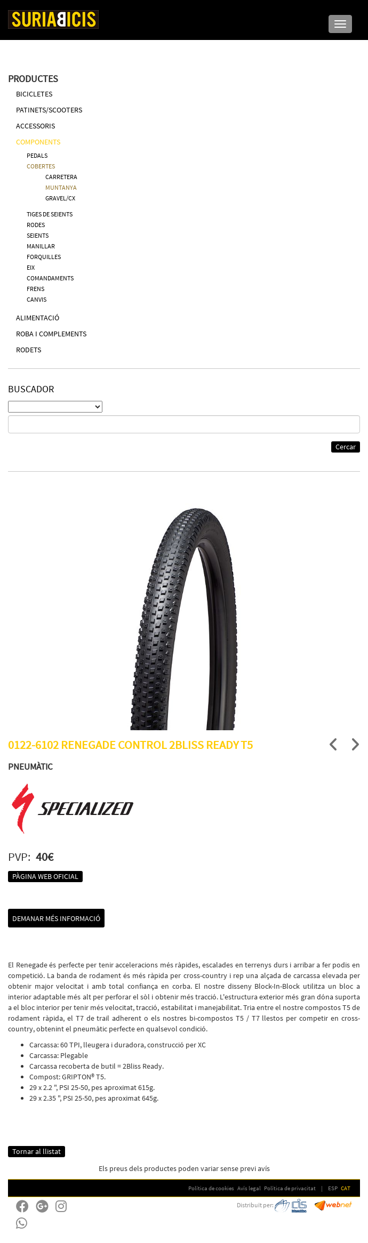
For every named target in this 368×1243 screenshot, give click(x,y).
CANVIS (36, 299)
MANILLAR (41, 246)
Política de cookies (211, 1188)
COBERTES (41, 166)
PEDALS (37, 155)
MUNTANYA (61, 187)
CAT (345, 1188)
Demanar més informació (56, 918)
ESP (333, 1188)
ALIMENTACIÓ (37, 317)
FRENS (35, 289)
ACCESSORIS (35, 126)
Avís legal (249, 1188)
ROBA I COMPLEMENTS (51, 333)
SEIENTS (38, 235)
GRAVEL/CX (60, 198)
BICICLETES (34, 94)
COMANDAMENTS (50, 278)
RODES (36, 225)
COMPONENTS (38, 142)
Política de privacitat (290, 1188)
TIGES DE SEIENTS (50, 214)
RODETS (28, 349)
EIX (31, 267)
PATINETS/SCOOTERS (49, 110)
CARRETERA (61, 177)
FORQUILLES (44, 257)
